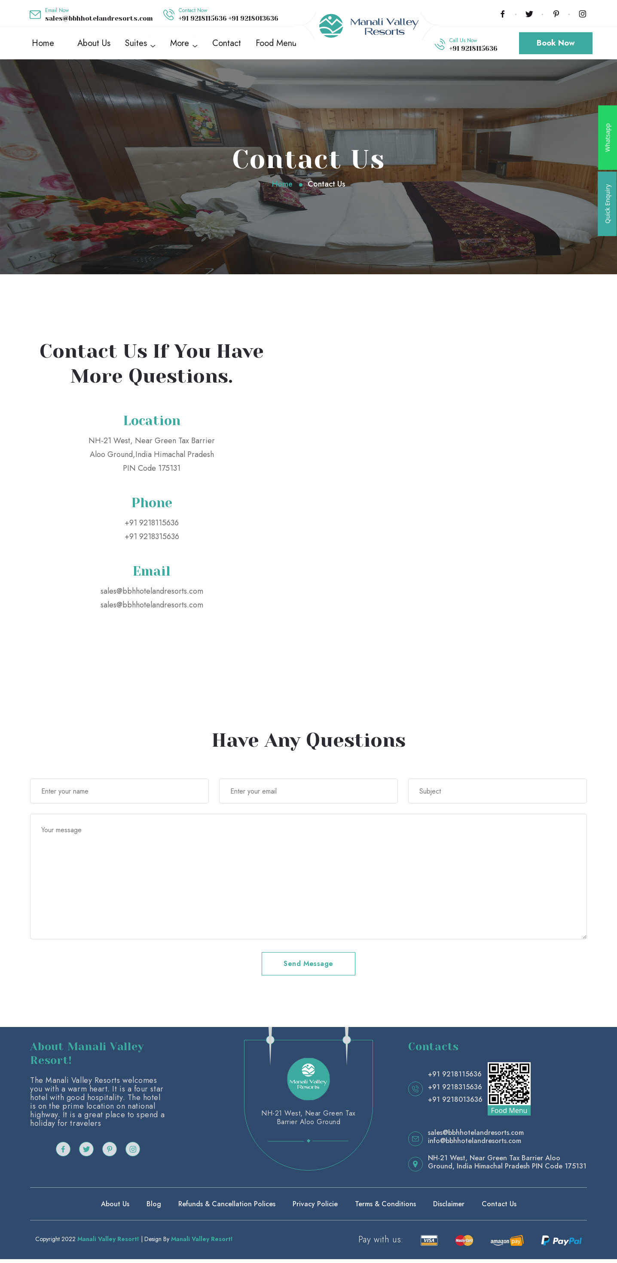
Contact (226, 45)
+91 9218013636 (253, 18)
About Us (93, 45)
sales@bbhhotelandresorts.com (99, 18)
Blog (154, 1208)
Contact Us (499, 1208)
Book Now (556, 45)
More (179, 45)
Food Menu (276, 45)
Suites (136, 45)
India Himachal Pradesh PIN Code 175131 (521, 1170)
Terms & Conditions (385, 1208)
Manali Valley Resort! (108, 1242)
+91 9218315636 (152, 540)
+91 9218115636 (204, 18)
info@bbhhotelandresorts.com (474, 1145)
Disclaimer (448, 1208)
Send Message (308, 967)
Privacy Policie (315, 1208)
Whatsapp (607, 137)
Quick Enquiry (607, 204)
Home (43, 45)
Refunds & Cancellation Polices (226, 1208)
